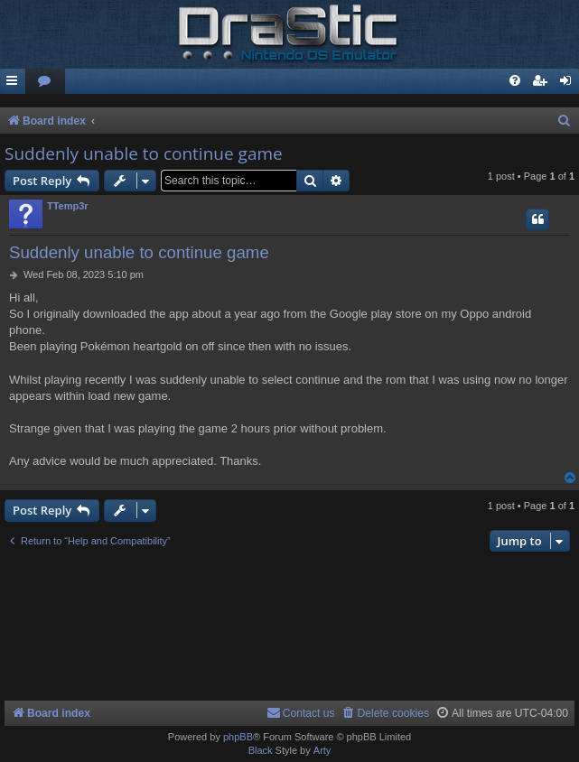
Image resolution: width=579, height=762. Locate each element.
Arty (322, 750)
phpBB (238, 736)
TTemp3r (68, 205)
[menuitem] (45, 82)
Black (260, 750)
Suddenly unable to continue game (144, 153)
